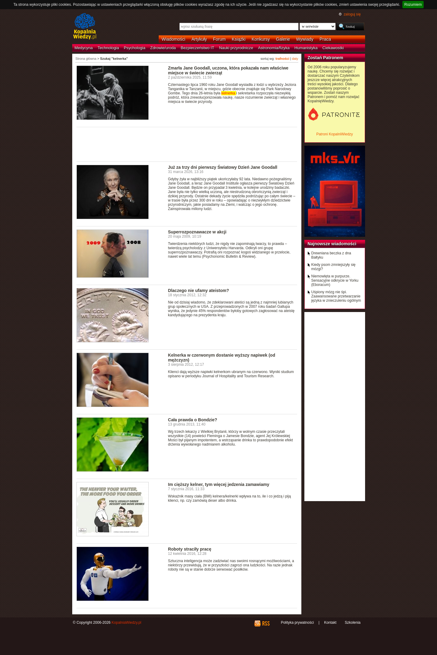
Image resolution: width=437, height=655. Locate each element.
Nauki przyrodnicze (236, 48)
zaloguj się (352, 14)
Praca (325, 39)
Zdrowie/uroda (163, 48)
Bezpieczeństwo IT (197, 48)
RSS (265, 623)
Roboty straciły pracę (190, 549)
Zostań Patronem (326, 57)
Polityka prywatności (297, 622)
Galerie (283, 39)
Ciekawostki (333, 48)
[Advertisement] (186, 144)
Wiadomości (173, 39)
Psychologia (134, 48)
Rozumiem (413, 4)
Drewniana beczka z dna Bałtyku (331, 255)
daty (295, 58)
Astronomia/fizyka (274, 48)
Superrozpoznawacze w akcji (197, 231)
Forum (219, 39)
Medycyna (84, 48)
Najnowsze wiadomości (332, 243)
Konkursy (261, 39)
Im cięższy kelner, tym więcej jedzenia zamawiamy (218, 484)
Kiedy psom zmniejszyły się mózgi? (333, 267)
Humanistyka (305, 48)
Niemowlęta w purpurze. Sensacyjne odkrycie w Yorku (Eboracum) (334, 280)
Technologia (108, 48)
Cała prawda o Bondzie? (192, 419)
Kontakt (330, 622)
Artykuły (199, 39)
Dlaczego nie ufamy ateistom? (198, 290)
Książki (239, 39)
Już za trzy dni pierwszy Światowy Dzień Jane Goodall (222, 167)
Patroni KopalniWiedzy (334, 134)
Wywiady (304, 39)
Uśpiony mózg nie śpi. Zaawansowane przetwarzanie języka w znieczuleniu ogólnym (336, 296)
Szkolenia (353, 622)
